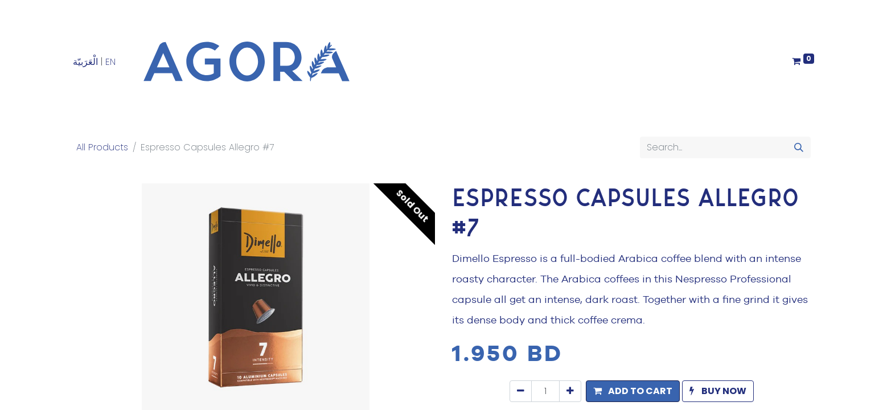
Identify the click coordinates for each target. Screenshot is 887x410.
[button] (633, 391)
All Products (102, 147)
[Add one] (570, 391)
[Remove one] (521, 391)
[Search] (799, 147)
